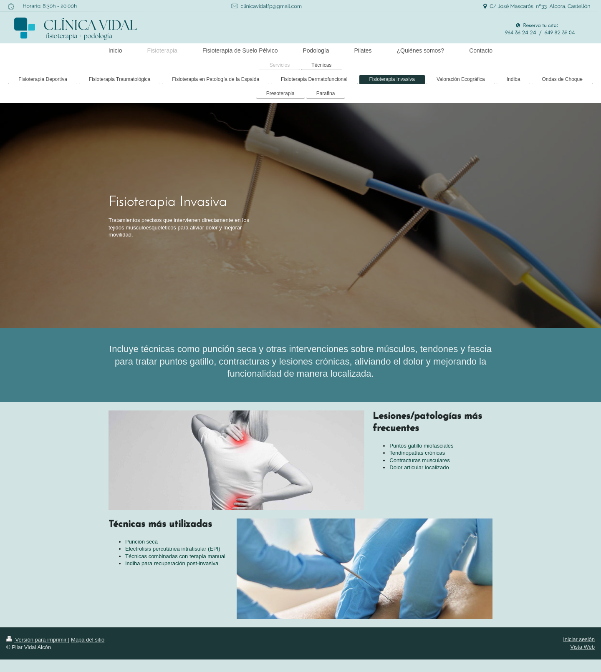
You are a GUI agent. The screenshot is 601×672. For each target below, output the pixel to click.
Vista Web (582, 647)
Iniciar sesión (579, 639)
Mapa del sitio (87, 640)
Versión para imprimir (37, 640)
